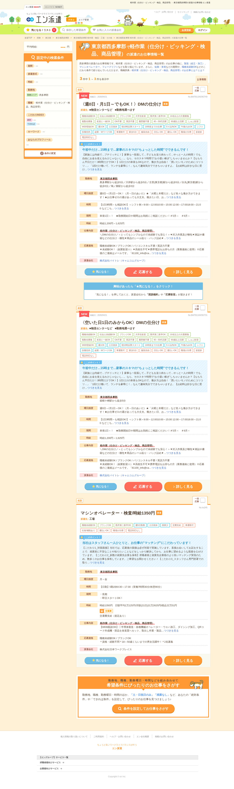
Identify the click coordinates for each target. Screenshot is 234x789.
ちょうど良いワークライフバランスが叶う (45, 14)
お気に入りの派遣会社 (109, 30)
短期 (157, 67)
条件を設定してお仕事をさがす (146, 709)
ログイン (202, 30)
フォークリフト (110, 67)
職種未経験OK (189, 67)
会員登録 (186, 30)
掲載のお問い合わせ (201, 12)
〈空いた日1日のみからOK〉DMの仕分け (120, 322)
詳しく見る (184, 272)
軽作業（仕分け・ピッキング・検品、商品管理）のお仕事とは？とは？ (168, 70)
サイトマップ (183, 12)
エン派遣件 (33, 7)
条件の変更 (50, 153)
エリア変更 (84, 20)
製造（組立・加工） (194, 63)
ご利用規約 (98, 736)
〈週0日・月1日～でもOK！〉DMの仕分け (121, 104)
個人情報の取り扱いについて (74, 736)
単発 (163, 67)
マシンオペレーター (89, 67)
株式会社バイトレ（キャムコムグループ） (123, 260)
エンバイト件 (53, 7)
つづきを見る (94, 169)
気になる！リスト (43, 30)
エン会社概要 (143, 736)
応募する (145, 272)
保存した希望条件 (76, 30)
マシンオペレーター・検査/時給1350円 (118, 513)
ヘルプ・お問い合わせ (163, 12)
